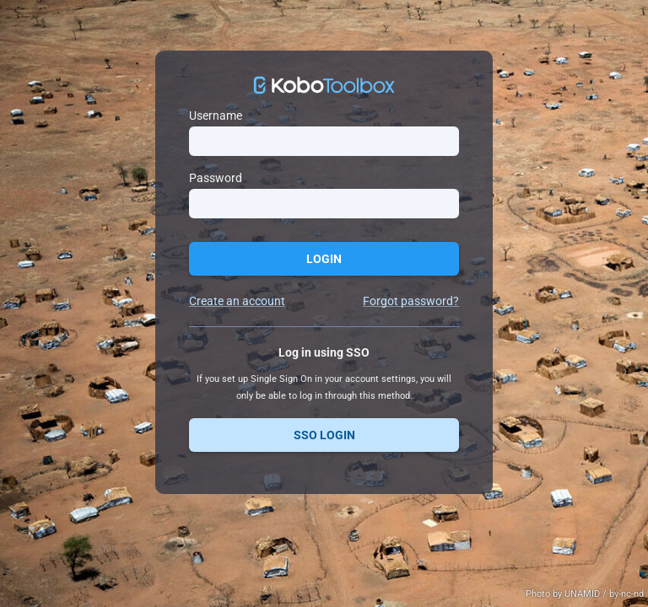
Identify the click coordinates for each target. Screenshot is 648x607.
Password (215, 178)
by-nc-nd (626, 593)
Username (215, 115)
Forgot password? (411, 301)
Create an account (237, 301)
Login (324, 259)
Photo (539, 593)
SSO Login (324, 435)
